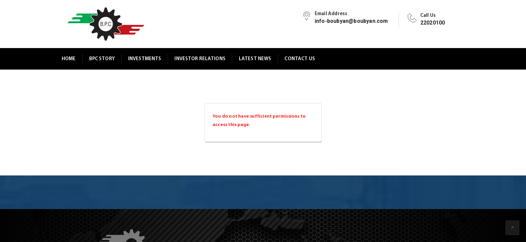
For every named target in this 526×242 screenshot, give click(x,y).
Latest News (255, 59)
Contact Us (299, 59)
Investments (144, 59)
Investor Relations (199, 59)
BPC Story (102, 59)
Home (69, 59)
